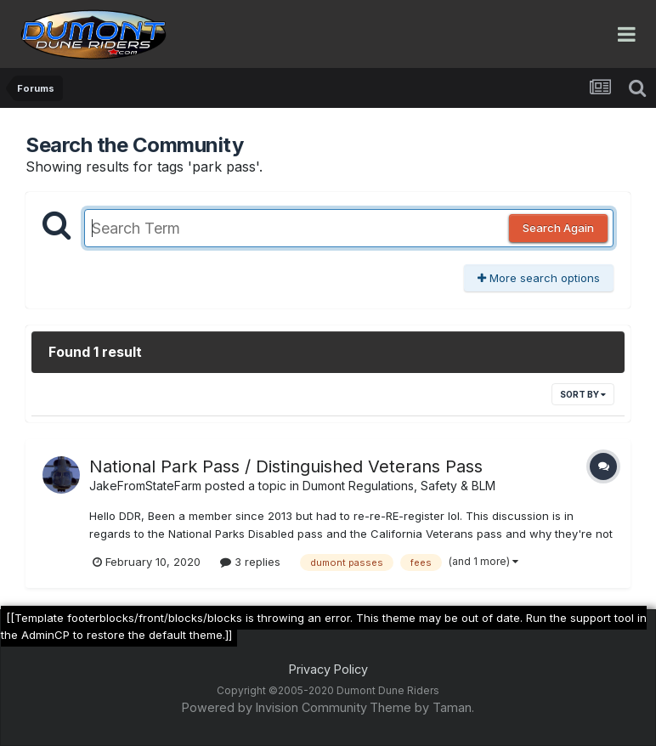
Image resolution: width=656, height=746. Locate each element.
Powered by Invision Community (274, 707)
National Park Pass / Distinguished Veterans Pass (286, 466)
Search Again (558, 228)
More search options (539, 278)
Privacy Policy (328, 669)
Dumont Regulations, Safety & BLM (399, 485)
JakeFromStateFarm (145, 485)
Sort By (583, 394)
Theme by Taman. (422, 707)
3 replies (250, 561)
